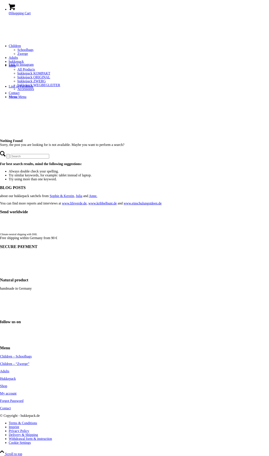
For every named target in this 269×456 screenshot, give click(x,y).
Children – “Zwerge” (14, 364)
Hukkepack (8, 378)
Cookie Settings (20, 442)
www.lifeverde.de (74, 203)
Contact (5, 408)
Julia (79, 196)
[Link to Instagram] (21, 64)
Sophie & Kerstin (62, 196)
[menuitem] (139, 50)
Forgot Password (12, 401)
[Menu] (17, 97)
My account (8, 393)
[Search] (30, 156)
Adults (4, 371)
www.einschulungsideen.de (143, 203)
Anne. (93, 196)
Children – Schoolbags (16, 356)
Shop (3, 386)
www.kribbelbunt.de (102, 203)
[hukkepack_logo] (32, 39)
